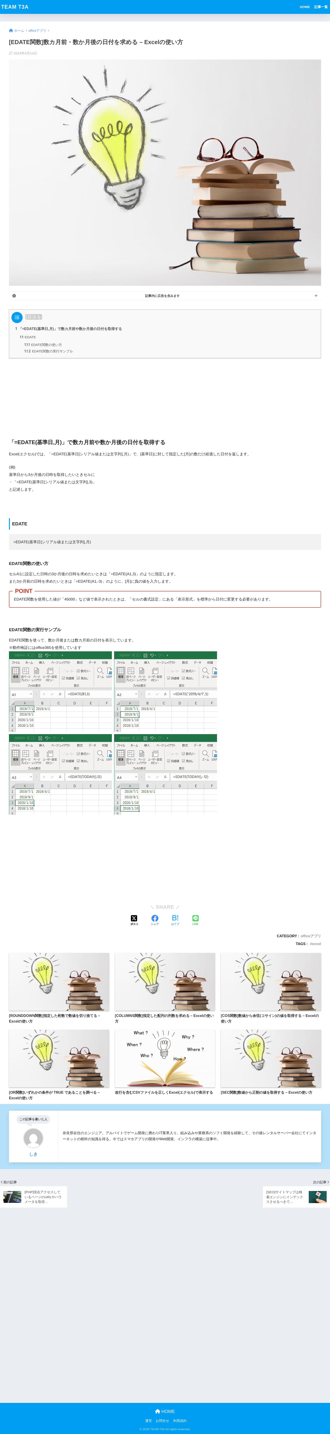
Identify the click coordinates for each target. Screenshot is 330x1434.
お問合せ (162, 1421)
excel (316, 944)
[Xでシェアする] (134, 921)
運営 (148, 1421)
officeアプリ (311, 936)
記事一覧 (321, 7)
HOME (305, 7)
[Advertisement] (165, 393)
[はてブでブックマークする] (175, 921)
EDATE (28, 337)
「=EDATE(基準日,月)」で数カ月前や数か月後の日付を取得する (68, 329)
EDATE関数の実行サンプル (48, 351)
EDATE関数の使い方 (43, 345)
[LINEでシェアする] (195, 921)
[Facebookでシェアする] (155, 921)
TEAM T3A (15, 7)
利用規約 (180, 1421)
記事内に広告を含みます (162, 296)
